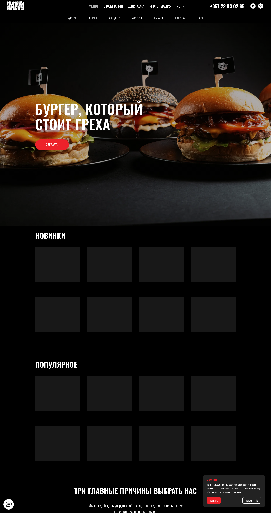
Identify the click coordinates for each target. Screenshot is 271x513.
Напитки (180, 18)
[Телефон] (260, 6)
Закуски (137, 18)
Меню (93, 6)
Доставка (136, 6)
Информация (160, 6)
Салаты (158, 18)
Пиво (201, 18)
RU (178, 6)
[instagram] (253, 6)
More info (212, 480)
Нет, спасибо (252, 500)
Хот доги (114, 18)
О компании (113, 6)
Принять (213, 500)
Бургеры (72, 18)
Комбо (93, 18)
